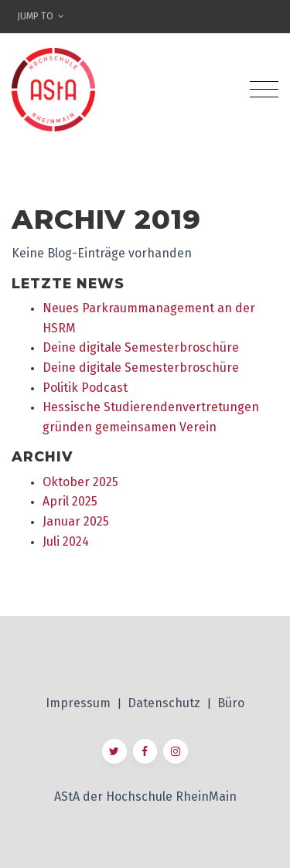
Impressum (80, 703)
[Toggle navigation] (264, 89)
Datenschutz (165, 703)
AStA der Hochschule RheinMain (145, 796)
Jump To (40, 16)
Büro (230, 703)
